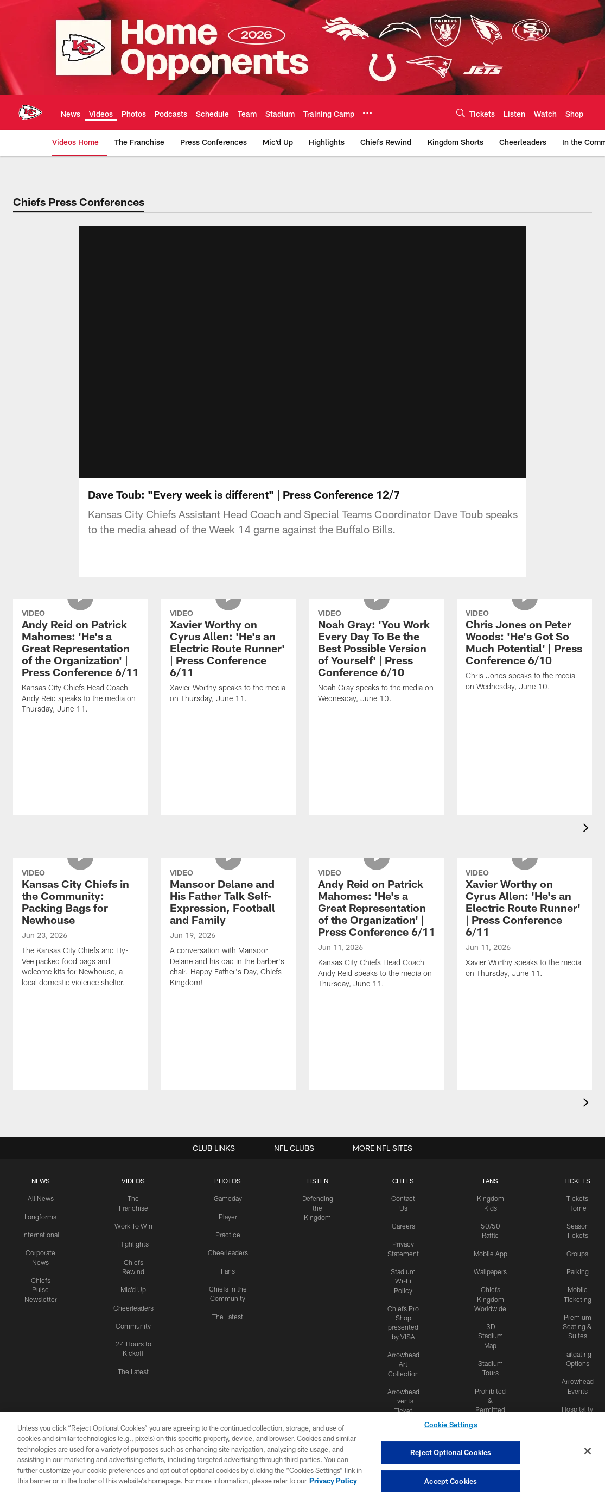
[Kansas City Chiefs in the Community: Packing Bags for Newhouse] (80, 980)
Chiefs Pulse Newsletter (44, 1301)
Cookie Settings (450, 1425)
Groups (573, 1265)
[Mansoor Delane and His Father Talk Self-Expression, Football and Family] (228, 980)
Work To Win (135, 1238)
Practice (227, 1247)
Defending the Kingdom (316, 1220)
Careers (401, 1238)
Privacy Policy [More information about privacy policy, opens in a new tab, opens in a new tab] (333, 1480)
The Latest (135, 1381)
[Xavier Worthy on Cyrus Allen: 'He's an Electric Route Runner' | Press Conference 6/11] (228, 708)
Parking (573, 1283)
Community (135, 1336)
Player (228, 1229)
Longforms (44, 1229)
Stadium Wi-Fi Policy (401, 1292)
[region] (302, 1452)
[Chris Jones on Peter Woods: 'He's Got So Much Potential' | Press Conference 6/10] (524, 703)
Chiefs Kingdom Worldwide (487, 1319)
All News (43, 1211)
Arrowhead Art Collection (401, 1374)
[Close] (588, 1451)
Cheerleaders (136, 1319)
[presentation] (587, 842)
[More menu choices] (367, 113)
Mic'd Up (135, 1301)
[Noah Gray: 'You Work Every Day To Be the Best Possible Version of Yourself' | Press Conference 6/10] (376, 708)
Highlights (135, 1256)
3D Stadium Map (487, 1355)
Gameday (227, 1211)
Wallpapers (487, 1292)
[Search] (460, 112)
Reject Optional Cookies (450, 1452)
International (44, 1247)
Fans (227, 1283)
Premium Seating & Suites (573, 1337)
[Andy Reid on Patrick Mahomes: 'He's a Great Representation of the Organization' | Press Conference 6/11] (80, 714)
